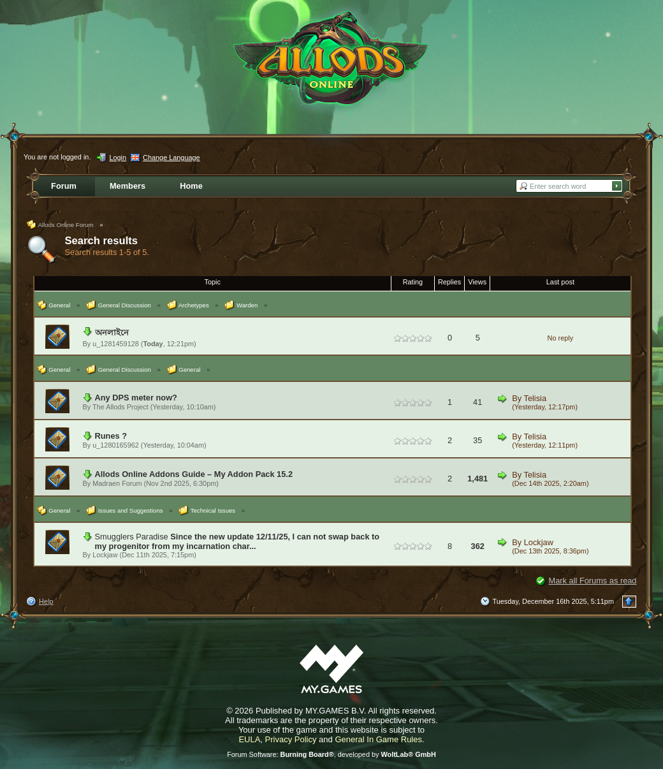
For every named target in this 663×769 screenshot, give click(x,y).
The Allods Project (120, 407)
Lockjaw (104, 555)
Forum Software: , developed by (331, 754)
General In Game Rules (378, 739)
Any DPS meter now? (136, 397)
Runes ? (111, 436)
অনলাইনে (112, 332)
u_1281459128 (115, 344)
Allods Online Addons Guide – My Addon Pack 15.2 (194, 474)
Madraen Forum (117, 483)
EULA (249, 739)
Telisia (535, 398)
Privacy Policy (291, 739)
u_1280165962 (115, 445)
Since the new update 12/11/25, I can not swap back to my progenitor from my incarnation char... (237, 541)
